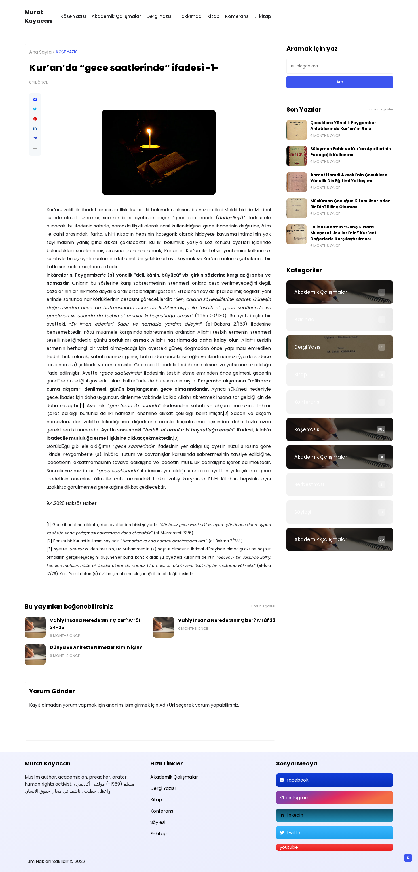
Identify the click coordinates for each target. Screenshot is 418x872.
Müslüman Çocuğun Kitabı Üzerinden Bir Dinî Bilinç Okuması (350, 204)
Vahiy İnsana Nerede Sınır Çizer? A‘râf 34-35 (95, 624)
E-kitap (262, 16)
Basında (304, 319)
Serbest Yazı (309, 484)
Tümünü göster (262, 606)
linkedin (294, 815)
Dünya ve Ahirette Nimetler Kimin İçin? (96, 647)
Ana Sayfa (40, 52)
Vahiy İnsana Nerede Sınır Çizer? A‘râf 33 (226, 620)
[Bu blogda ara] (339, 66)
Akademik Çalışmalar (116, 16)
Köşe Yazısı (73, 16)
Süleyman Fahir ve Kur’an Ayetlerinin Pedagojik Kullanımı (350, 152)
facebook (298, 780)
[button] (35, 148)
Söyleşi (302, 512)
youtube (289, 847)
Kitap (213, 16)
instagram (297, 797)
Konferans (237, 16)
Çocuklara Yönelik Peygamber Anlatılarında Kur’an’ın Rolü (343, 125)
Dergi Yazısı (160, 16)
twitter (294, 833)
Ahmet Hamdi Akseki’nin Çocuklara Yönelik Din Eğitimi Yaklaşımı (348, 178)
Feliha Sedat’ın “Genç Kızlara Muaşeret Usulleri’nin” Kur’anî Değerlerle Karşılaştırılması (343, 233)
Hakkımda (190, 16)
